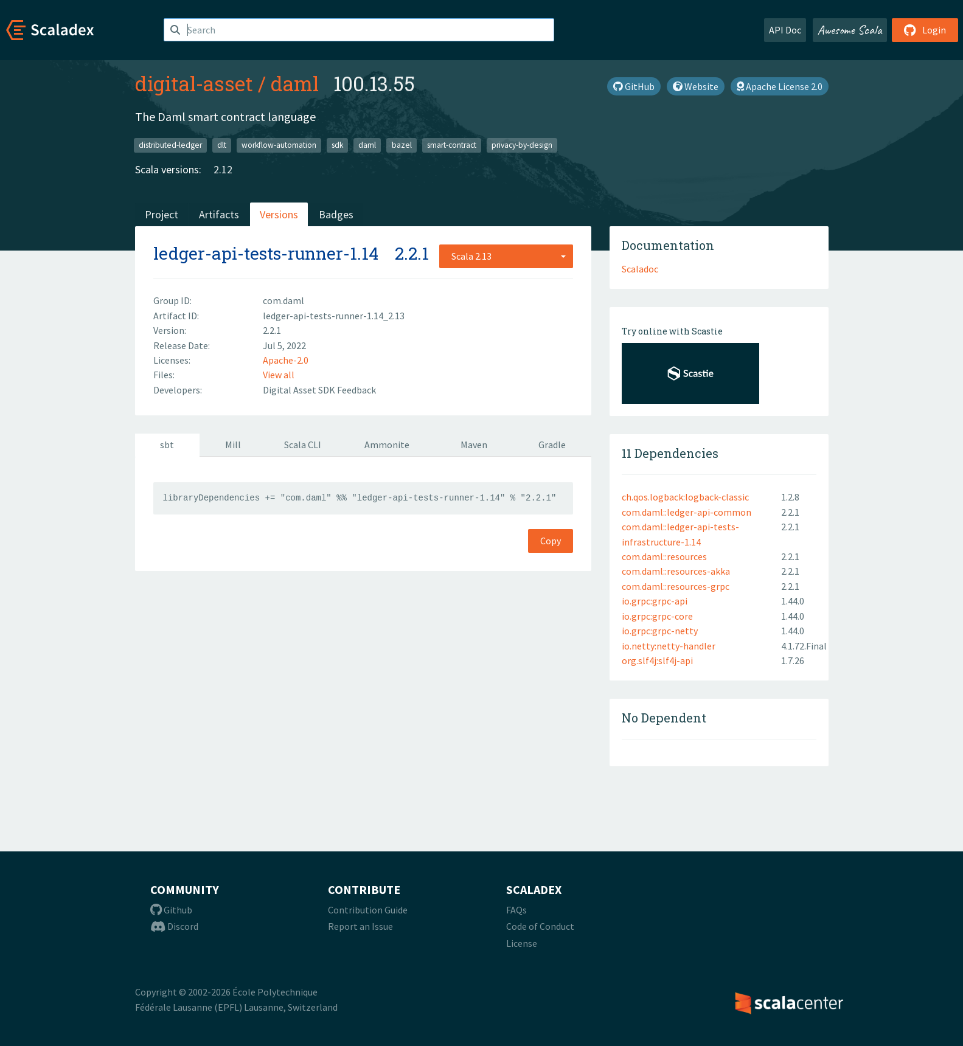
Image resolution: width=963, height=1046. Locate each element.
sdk (337, 145)
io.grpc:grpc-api (654, 601)
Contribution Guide (368, 910)
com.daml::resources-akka (676, 571)
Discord (174, 926)
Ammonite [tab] (386, 444)
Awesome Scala (850, 30)
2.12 (223, 169)
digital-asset (194, 83)
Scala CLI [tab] (302, 444)
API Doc (785, 30)
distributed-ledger (170, 145)
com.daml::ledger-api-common (686, 512)
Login (925, 30)
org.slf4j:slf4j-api (657, 660)
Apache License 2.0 (779, 86)
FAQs (516, 910)
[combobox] (506, 256)
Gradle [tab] (552, 444)
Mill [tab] (233, 444)
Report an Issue (360, 926)
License (521, 943)
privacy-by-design (522, 145)
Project (161, 214)
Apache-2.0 (285, 360)
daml (295, 83)
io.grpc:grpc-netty (660, 631)
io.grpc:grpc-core (657, 616)
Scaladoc (640, 269)
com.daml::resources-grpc (675, 586)
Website (695, 86)
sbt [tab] (167, 444)
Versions (279, 214)
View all (278, 375)
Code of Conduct (540, 926)
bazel (402, 145)
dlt (221, 145)
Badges (336, 214)
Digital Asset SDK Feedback (319, 390)
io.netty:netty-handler (668, 646)
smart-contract (451, 145)
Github (171, 910)
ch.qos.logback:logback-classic (685, 497)
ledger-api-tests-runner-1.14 (265, 253)
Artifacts (219, 214)
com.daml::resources (664, 556)
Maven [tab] (474, 444)
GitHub (634, 86)
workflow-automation (279, 145)
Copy (550, 541)
